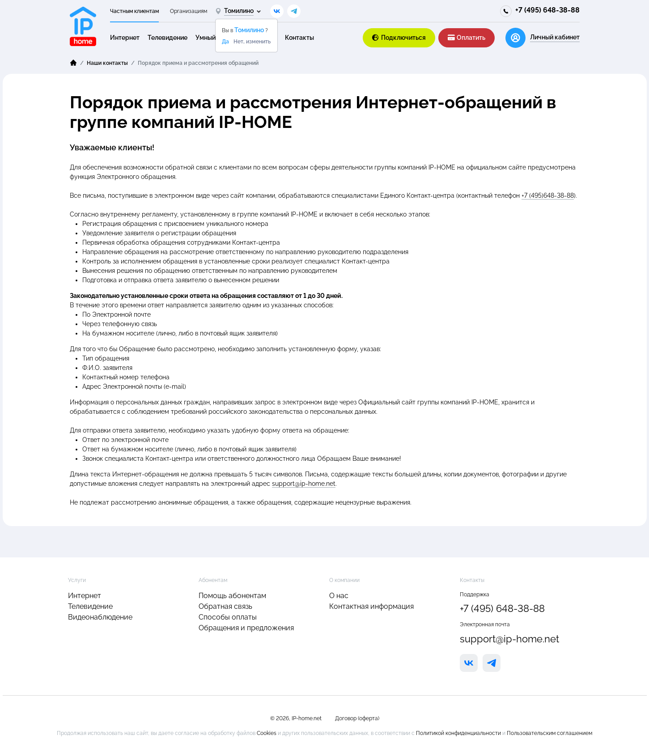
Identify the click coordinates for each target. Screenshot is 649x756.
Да (225, 41)
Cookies (267, 733)
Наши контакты (107, 63)
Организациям (188, 11)
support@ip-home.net (303, 483)
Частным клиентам (134, 11)
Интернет (125, 37)
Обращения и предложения (246, 628)
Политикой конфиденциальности (459, 733)
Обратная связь (225, 606)
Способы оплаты (228, 617)
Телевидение (167, 37)
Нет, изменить (252, 41)
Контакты (299, 37)
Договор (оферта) (357, 718)
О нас (338, 595)
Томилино (249, 30)
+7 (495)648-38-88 (548, 195)
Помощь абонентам (232, 595)
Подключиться (399, 37)
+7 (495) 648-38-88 (547, 10)
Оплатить (466, 37)
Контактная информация (371, 606)
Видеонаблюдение (100, 617)
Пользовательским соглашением (549, 733)
